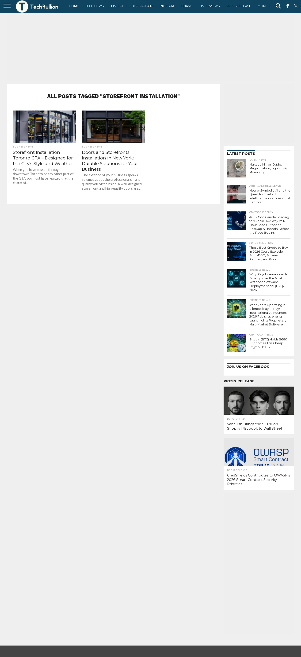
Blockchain (142, 6)
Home (74, 6)
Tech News (94, 6)
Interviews (210, 6)
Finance (187, 6)
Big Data (167, 6)
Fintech (117, 6)
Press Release (238, 6)
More (262, 6)
